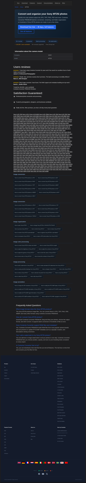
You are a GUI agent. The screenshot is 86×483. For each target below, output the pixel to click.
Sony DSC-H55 (56, 151)
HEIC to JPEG (59, 367)
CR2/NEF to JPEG (60, 395)
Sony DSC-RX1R (41, 169)
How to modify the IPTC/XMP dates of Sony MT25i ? (53, 285)
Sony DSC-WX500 (29, 166)
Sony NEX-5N (29, 134)
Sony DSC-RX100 (60, 125)
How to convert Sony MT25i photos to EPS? (25, 212)
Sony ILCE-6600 (53, 118)
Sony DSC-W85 (42, 143)
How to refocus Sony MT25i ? (21, 272)
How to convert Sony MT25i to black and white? (26, 245)
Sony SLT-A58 (53, 116)
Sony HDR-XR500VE (48, 160)
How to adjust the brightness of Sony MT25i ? (25, 249)
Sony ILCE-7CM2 (25, 135)
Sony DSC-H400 (31, 169)
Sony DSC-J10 (35, 171)
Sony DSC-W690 (38, 167)
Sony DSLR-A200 (28, 130)
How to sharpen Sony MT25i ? (49, 269)
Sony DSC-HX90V (31, 162)
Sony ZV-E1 (39, 162)
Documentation (48, 3)
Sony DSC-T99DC (22, 164)
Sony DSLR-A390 (41, 132)
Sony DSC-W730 (33, 143)
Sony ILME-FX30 (30, 144)
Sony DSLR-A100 (39, 130)
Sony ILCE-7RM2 (44, 116)
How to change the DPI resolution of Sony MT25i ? (26, 285)
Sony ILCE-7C (62, 118)
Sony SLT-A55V (58, 130)
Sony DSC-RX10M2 (32, 146)
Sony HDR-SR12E (35, 153)
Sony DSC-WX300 (48, 162)
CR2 (5, 433)
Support (39, 3)
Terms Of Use (33, 433)
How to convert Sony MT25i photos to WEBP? (25, 192)
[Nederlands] (32, 463)
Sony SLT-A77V (38, 123)
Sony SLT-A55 (29, 167)
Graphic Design (60, 418)
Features (32, 3)
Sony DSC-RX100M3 (48, 123)
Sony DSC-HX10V (18, 166)
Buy (18, 3)
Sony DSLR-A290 (18, 130)
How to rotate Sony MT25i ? (21, 276)
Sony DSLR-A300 (18, 123)
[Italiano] (41, 463)
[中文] (67, 463)
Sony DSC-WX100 (65, 153)
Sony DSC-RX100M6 (28, 128)
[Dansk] (49, 463)
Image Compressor (60, 398)
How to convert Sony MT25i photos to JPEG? (25, 205)
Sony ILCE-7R (36, 121)
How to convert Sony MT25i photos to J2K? (48, 177)
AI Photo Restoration (60, 387)
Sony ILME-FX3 (21, 134)
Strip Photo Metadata (60, 421)
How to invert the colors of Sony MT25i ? (46, 252)
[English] (19, 463)
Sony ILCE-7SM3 (44, 118)
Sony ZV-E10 (68, 121)
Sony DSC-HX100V (41, 137)
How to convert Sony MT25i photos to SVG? (48, 212)
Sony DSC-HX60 (49, 128)
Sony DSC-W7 (48, 144)
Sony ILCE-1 (57, 119)
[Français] (28, 463)
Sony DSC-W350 (20, 139)
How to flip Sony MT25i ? (36, 276)
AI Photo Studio (60, 438)
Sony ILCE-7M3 (17, 114)
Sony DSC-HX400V (18, 127)
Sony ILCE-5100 (39, 119)
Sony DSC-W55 (51, 137)
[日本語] (62, 463)
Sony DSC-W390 (43, 171)
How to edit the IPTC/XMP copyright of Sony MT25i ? (54, 296)
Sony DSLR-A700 (28, 123)
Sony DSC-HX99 (32, 141)
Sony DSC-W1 (20, 157)
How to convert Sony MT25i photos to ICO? (48, 188)
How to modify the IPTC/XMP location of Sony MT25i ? (57, 289)
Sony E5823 (22, 125)
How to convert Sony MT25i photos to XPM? (49, 216)
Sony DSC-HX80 (18, 121)
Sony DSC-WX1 (57, 169)
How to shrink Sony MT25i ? (38, 229)
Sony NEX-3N (51, 143)
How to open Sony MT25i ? (21, 225)
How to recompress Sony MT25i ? (22, 236)
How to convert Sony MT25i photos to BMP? (48, 185)
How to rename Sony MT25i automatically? (25, 232)
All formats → (6, 453)
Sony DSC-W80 (21, 162)
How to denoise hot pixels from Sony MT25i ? (41, 272)
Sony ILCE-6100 (27, 121)
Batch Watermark (60, 375)
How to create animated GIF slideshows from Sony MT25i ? (51, 265)
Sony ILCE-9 (26, 114)
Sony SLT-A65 (23, 141)
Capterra (46, 470)
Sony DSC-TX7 (31, 151)
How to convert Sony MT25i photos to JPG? (25, 177)
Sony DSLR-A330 (51, 132)
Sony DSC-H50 (49, 146)
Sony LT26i (36, 157)
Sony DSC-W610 (20, 144)
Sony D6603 (68, 125)
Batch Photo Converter (61, 412)
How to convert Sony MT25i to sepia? (48, 245)
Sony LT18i (42, 146)
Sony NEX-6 (32, 132)
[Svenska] (58, 463)
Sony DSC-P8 (38, 160)
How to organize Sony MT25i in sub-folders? (48, 232)
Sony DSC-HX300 (40, 128)
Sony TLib (16, 146)
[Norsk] (54, 463)
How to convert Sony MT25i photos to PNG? (25, 181)
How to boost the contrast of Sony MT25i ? (45, 256)
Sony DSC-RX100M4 (30, 127)
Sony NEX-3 (57, 146)
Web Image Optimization (61, 415)
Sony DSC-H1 (65, 134)
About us (57, 3)
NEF (5, 436)
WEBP (5, 447)
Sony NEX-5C (62, 135)
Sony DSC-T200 (21, 169)
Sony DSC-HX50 (41, 141)
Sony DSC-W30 (23, 150)
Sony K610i (23, 151)
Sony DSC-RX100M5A (60, 148)
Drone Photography (60, 407)
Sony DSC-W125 (44, 159)
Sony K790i (16, 171)
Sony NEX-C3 (24, 143)
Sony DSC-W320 (66, 169)
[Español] (36, 463)
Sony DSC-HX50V (45, 153)
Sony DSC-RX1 (17, 155)
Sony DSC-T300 (67, 166)
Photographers (59, 401)
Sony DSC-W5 (29, 157)
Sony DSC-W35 (55, 155)
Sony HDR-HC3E (67, 144)
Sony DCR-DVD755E (19, 167)
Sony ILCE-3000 (32, 164)
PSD (5, 450)
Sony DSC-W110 (57, 167)
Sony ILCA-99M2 (29, 139)
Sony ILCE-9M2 (40, 125)
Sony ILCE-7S (66, 127)
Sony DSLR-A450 (59, 128)
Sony (21, 7)
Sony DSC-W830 (31, 137)
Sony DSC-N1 (50, 150)
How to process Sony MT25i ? (22, 229)
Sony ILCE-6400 (24, 116)
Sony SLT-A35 (39, 144)
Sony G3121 (69, 164)
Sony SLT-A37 (51, 127)
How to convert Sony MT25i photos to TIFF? (25, 185)
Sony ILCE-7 (25, 118)
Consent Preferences (78, 479)
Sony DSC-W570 (34, 159)
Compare (32, 370)
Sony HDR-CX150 (25, 171)
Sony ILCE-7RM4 (44, 114)
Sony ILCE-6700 (46, 134)
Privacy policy (33, 436)
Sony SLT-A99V (17, 128)
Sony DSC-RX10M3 (49, 121)
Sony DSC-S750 (48, 167)
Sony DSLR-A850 (52, 141)
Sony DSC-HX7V (59, 160)
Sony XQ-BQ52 (48, 166)
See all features (26, 31)
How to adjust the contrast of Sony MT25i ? (49, 249)
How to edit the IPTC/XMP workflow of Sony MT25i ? (27, 296)
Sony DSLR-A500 (59, 139)
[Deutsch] (24, 463)
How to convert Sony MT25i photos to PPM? (25, 188)
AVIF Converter (59, 381)
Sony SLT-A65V (59, 121)
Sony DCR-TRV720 (40, 150)
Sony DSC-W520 (60, 164)
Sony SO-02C (23, 146)
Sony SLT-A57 (60, 132)
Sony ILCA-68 (58, 123)
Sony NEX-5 (58, 127)
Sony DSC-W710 (49, 148)
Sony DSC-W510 (27, 155)
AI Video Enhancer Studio (61, 435)
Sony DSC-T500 (53, 157)
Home (16, 7)
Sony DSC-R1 (34, 135)
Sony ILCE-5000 (30, 125)
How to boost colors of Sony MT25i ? (23, 256)
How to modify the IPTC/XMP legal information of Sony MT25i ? (29, 292)
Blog (63, 3)
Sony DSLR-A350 (50, 125)
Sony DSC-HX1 (65, 159)
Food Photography (60, 409)
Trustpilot (40, 470)
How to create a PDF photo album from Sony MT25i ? (45, 236)
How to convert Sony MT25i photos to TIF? (49, 205)
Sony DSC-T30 (39, 139)
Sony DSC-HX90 (53, 135)
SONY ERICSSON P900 (28, 119)
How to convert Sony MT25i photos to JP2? (25, 209)
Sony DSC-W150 (29, 148)
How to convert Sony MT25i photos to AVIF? (49, 192)
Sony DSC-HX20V (57, 144)
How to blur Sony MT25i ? (65, 269)
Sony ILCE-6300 (34, 116)
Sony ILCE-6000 (34, 114)
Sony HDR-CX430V (18, 160)
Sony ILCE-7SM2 (49, 119)
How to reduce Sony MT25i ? (54, 229)
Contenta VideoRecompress (62, 430)
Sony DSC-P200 (41, 164)
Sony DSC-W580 (39, 166)
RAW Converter (60, 370)
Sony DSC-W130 (46, 155)
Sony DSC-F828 (36, 155)
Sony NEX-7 (25, 132)
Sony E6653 (31, 150)
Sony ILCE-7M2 (62, 114)
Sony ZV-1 (67, 128)
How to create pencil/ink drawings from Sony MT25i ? (27, 269)
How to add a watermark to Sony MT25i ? (24, 265)
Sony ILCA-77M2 (48, 130)
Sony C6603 (48, 151)
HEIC (5, 430)
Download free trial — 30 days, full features (37, 27)
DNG (5, 442)
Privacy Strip (59, 392)
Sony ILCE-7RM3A (67, 119)
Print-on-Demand (60, 404)
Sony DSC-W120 (44, 157)
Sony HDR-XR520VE (60, 150)
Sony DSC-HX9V (40, 151)
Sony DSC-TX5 (55, 153)
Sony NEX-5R (22, 137)
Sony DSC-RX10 (60, 143)
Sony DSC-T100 (63, 157)
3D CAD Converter (60, 441)
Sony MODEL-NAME (55, 159)
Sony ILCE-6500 (61, 116)
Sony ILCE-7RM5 (34, 118)
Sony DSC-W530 (25, 153)
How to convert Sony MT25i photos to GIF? (48, 181)
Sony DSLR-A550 (61, 137)
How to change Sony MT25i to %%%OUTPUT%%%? (42, 225)
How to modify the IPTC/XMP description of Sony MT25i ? (28, 289)
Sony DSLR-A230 (44, 135)
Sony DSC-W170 (56, 134)
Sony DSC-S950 (57, 166)
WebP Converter (60, 378)
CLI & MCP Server (34, 367)
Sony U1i (62, 155)
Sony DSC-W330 (29, 160)
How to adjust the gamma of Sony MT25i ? (25, 252)
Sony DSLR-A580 (41, 127)
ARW (5, 439)
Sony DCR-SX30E (48, 139)
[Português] (45, 463)
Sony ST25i (49, 169)
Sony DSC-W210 (66, 146)
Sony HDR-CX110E (59, 162)
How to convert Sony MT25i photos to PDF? (48, 209)
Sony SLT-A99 (65, 151)
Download (25, 3)
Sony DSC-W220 (25, 159)
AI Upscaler (59, 384)
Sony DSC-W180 (39, 148)
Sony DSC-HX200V (18, 148)
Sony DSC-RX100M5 (63, 141)
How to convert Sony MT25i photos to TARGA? (26, 216)
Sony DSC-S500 (50, 164)
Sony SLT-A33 (38, 134)
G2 (51, 470)
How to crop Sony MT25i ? (61, 272)
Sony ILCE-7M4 (53, 114)
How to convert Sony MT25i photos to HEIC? (25, 196)
